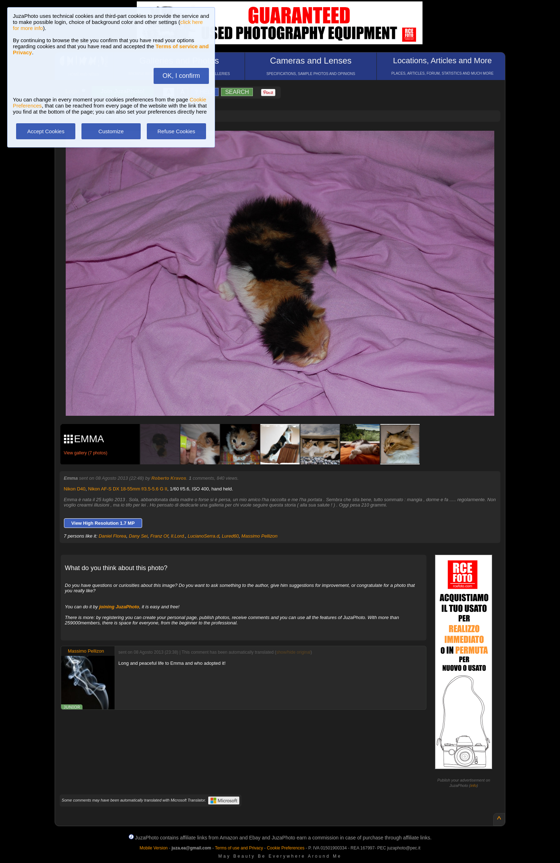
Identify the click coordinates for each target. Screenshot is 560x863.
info (473, 785)
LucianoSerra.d (203, 536)
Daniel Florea (112, 536)
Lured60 (230, 536)
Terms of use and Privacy (239, 847)
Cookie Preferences (285, 847)
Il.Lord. (178, 536)
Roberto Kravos (168, 478)
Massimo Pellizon (259, 536)
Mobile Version (154, 847)
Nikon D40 (75, 489)
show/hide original (293, 652)
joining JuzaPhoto (119, 606)
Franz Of (159, 536)
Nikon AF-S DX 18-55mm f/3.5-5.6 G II (128, 489)
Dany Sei (138, 536)
